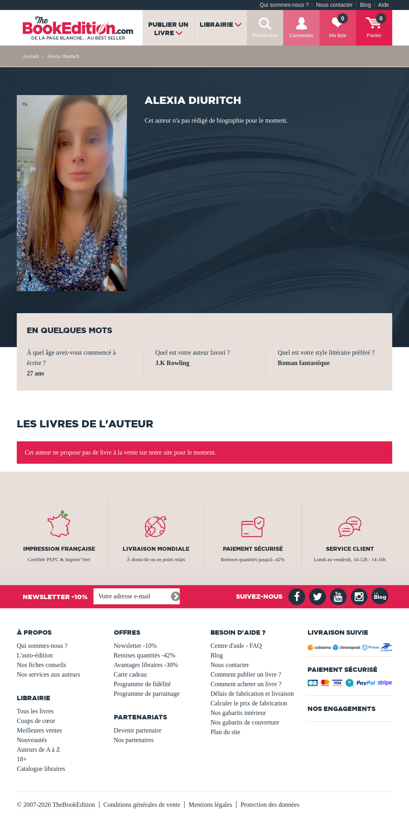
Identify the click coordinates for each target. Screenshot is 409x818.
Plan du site (225, 732)
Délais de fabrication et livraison (252, 693)
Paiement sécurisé (253, 549)
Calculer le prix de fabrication (248, 703)
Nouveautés (32, 740)
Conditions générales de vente (141, 804)
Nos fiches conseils (41, 664)
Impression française (59, 549)
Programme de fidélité (142, 684)
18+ (22, 759)
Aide (383, 5)
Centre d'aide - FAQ (236, 645)
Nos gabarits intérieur (238, 712)
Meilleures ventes (39, 730)
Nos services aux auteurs (48, 674)
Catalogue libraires (41, 768)
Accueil (31, 56)
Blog (365, 5)
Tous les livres (35, 711)
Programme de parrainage (147, 693)
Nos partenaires (134, 740)
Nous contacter (334, 5)
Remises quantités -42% (145, 655)
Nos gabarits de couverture (244, 722)
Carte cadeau (130, 674)
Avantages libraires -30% (146, 664)
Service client (350, 549)
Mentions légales (210, 804)
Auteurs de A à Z (38, 749)
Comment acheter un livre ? (246, 684)
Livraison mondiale (156, 549)
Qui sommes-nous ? (284, 5)
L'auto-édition (35, 655)
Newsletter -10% (135, 645)
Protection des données (270, 804)
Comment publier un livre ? (245, 674)
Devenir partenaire (137, 730)
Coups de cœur (36, 720)
